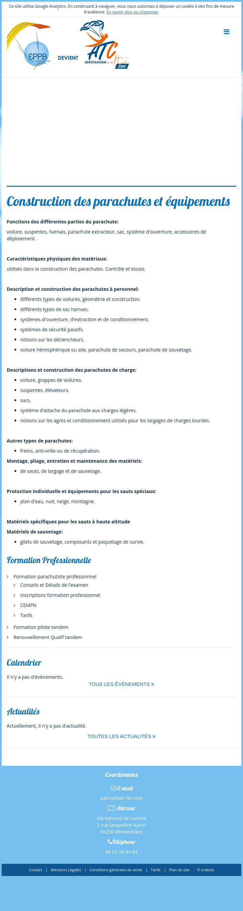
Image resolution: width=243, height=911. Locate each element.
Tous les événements (122, 684)
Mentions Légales (66, 869)
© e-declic (205, 869)
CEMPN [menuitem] (28, 605)
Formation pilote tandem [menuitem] (41, 627)
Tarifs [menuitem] (26, 615)
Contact (35, 869)
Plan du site (179, 869)
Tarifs (155, 869)
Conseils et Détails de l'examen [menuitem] (54, 585)
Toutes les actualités (121, 736)
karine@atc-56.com (121, 798)
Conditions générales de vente (116, 869)
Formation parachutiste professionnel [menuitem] (55, 576)
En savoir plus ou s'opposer (132, 12)
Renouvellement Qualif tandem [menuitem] (48, 637)
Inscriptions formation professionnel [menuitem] (60, 595)
